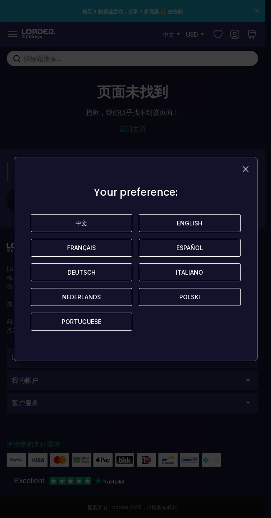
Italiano (189, 272)
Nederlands (81, 297)
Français (81, 247)
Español (189, 247)
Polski (189, 297)
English (189, 223)
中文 (81, 223)
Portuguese (81, 321)
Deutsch (81, 272)
